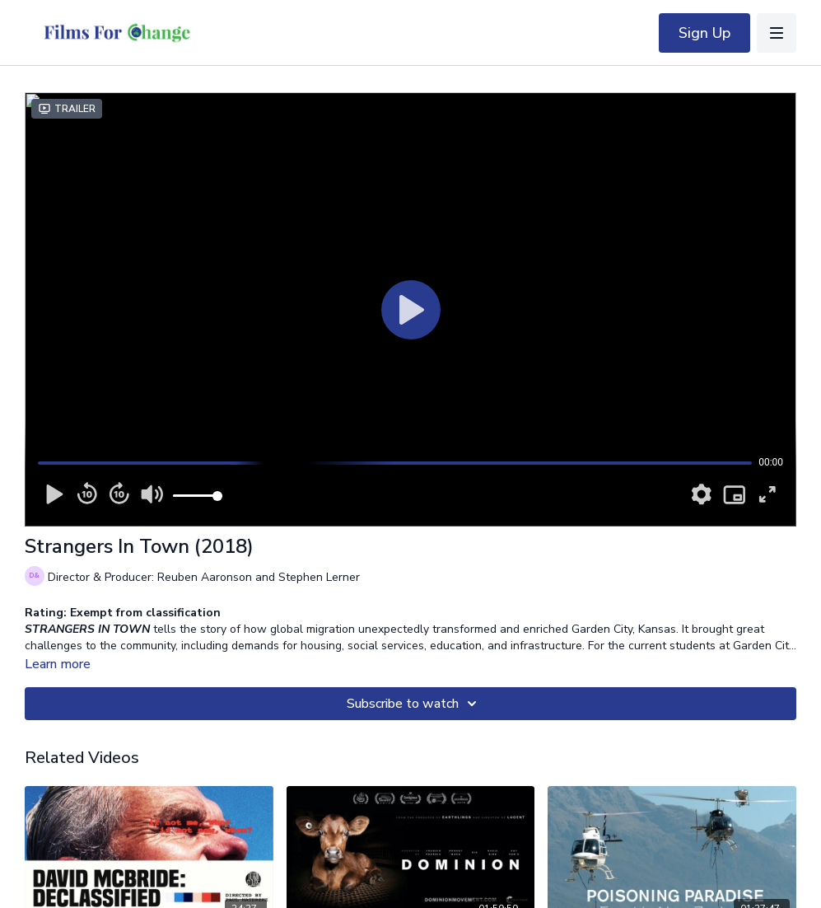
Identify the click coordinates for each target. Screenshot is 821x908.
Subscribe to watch (414, 704)
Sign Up (704, 33)
